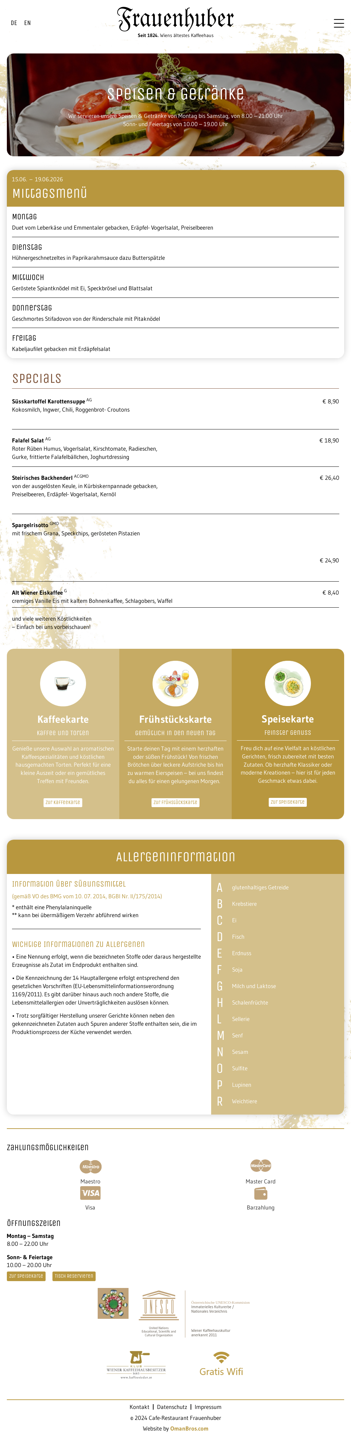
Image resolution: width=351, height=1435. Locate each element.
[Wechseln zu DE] (14, 23)
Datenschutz (172, 1406)
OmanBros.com (189, 1428)
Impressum (208, 1406)
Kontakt (139, 1406)
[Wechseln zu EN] (27, 23)
